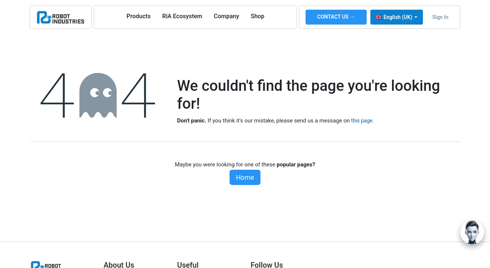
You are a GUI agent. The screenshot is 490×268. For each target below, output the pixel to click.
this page (361, 121)
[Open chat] (472, 232)
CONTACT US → (336, 17)
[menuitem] (138, 16)
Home (245, 177)
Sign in (440, 17)
